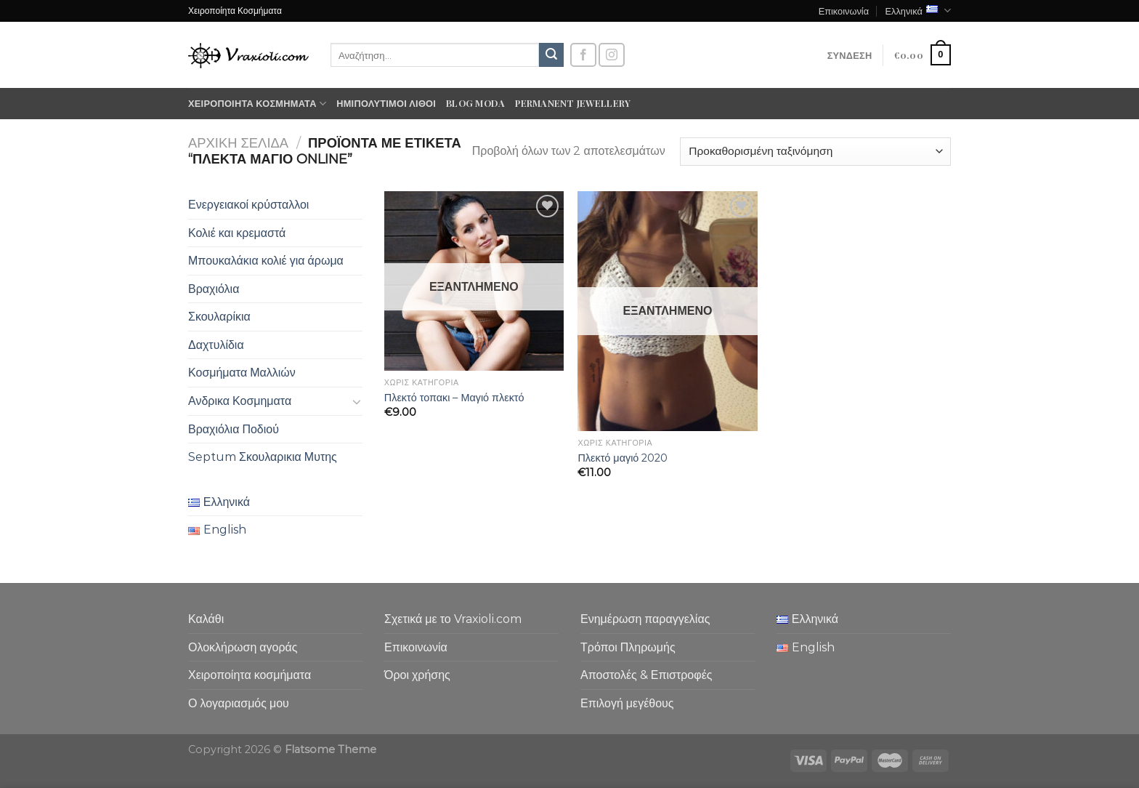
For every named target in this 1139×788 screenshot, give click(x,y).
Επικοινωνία (844, 10)
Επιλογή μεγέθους (627, 703)
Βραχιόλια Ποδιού (233, 429)
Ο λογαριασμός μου (238, 703)
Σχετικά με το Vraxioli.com (453, 619)
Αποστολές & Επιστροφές (646, 675)
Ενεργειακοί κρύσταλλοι (248, 205)
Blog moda (475, 103)
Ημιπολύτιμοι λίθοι (386, 103)
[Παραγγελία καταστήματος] (815, 151)
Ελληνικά (918, 10)
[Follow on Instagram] (612, 55)
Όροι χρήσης (417, 675)
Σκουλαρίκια (219, 316)
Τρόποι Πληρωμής (628, 647)
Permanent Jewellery (573, 103)
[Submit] (551, 55)
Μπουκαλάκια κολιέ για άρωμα (266, 261)
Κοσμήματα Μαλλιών (242, 372)
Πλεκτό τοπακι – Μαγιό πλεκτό (454, 397)
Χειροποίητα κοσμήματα (257, 103)
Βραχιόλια (213, 289)
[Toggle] (356, 401)
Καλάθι (206, 619)
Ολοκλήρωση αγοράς (243, 647)
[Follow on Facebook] (583, 55)
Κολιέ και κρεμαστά (236, 233)
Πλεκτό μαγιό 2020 (622, 458)
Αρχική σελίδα (238, 142)
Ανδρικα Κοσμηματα (239, 401)
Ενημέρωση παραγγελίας (645, 619)
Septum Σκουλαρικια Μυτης (262, 457)
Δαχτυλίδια (216, 345)
